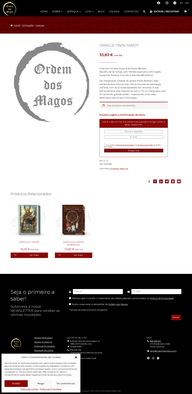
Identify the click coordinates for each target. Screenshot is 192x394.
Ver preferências (66, 383)
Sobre (57, 11)
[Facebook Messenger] (175, 3)
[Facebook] (158, 3)
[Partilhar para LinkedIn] (161, 181)
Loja (89, 11)
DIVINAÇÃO (28, 26)
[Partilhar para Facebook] (155, 181)
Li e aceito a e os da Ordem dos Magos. (132, 146)
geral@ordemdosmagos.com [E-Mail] (163, 351)
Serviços (74, 11)
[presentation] (83, 318)
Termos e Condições (145, 145)
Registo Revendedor (43, 338)
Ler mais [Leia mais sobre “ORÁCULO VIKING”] (34, 255)
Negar (41, 383)
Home (44, 11)
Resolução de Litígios (43, 350)
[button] (75, 357)
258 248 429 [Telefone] (75, 350)
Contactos (131, 11)
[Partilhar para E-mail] (179, 181)
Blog (101, 11)
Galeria (114, 11)
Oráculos (40, 26)
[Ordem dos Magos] (9, 8)
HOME (17, 26)
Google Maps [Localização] (76, 346)
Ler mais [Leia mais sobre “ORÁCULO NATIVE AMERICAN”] (78, 255)
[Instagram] (167, 3)
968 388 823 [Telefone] (155, 341)
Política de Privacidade (51, 389)
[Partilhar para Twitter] (167, 181)
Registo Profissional (43, 342)
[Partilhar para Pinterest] (173, 181)
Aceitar (16, 383)
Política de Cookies (29, 389)
